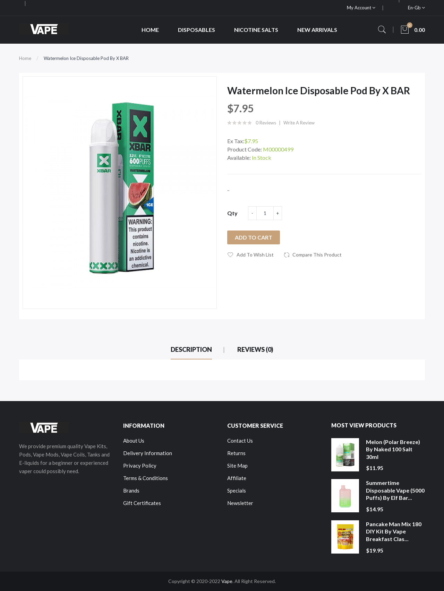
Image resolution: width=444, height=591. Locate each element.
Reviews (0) (255, 349)
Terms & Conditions (145, 478)
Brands (131, 490)
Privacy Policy (139, 465)
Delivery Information (147, 453)
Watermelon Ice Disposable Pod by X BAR (86, 58)
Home (25, 58)
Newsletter (240, 503)
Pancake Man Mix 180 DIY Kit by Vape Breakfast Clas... (393, 531)
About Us (133, 440)
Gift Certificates (142, 503)
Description (191, 349)
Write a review (299, 123)
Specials (236, 490)
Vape (226, 581)
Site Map (237, 465)
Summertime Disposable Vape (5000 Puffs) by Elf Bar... (395, 490)
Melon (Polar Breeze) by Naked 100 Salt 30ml (393, 449)
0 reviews (266, 123)
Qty (232, 213)
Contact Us (240, 440)
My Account (361, 7)
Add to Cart (253, 237)
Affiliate (236, 478)
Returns (236, 453)
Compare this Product (317, 255)
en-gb (416, 7)
